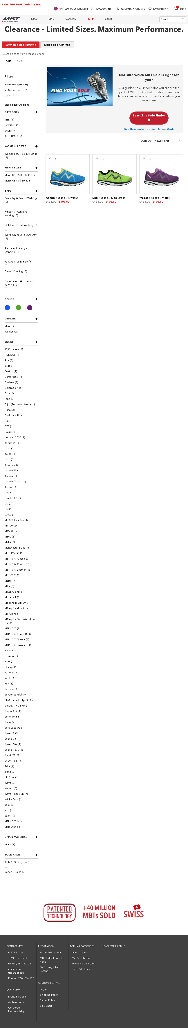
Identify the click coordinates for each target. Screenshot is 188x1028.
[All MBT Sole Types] (6, 866)
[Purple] (32, 307)
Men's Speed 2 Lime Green (108, 198)
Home (8, 61)
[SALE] (21, 131)
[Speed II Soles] (6, 876)
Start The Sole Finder (149, 118)
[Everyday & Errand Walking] (6, 206)
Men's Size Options (57, 45)
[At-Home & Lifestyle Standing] (6, 256)
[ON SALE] (21, 125)
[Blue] (10, 307)
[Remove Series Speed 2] (6, 90)
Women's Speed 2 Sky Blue (62, 198)
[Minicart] (180, 9)
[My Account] (101, 9)
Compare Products (133, 9)
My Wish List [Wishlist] (162, 9)
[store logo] (11, 19)
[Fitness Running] (6, 275)
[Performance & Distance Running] (6, 288)
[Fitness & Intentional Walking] (6, 219)
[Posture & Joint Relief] (6, 265)
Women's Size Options (21, 45)
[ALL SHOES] (21, 136)
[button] (50, 158)
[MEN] (21, 120)
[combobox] (172, 19)
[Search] (183, 19)
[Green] (21, 307)
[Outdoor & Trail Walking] (6, 229)
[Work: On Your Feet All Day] (6, 242)
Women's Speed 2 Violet (154, 198)
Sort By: (146, 141)
